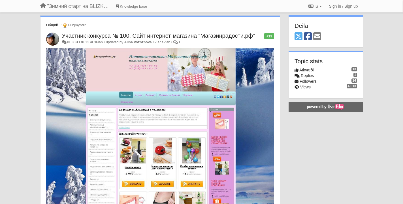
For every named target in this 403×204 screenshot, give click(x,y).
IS (315, 6)
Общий (52, 25)
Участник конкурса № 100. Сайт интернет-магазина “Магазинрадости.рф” (158, 36)
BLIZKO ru (76, 42)
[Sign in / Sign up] (343, 6)
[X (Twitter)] (298, 37)
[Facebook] (308, 37)
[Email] (317, 37)
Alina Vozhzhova (138, 42)
